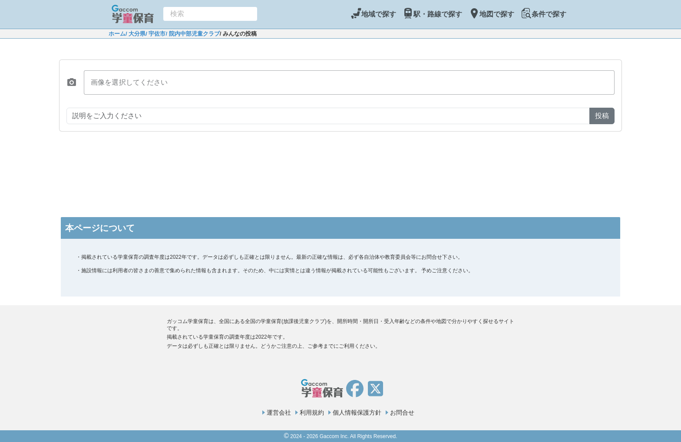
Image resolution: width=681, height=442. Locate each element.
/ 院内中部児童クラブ (192, 33)
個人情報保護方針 (357, 412)
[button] (71, 82)
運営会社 (279, 412)
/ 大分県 (135, 33)
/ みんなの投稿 (238, 33)
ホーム (117, 33)
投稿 (602, 115)
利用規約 (312, 412)
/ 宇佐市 (155, 33)
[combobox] (210, 14)
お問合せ (402, 412)
